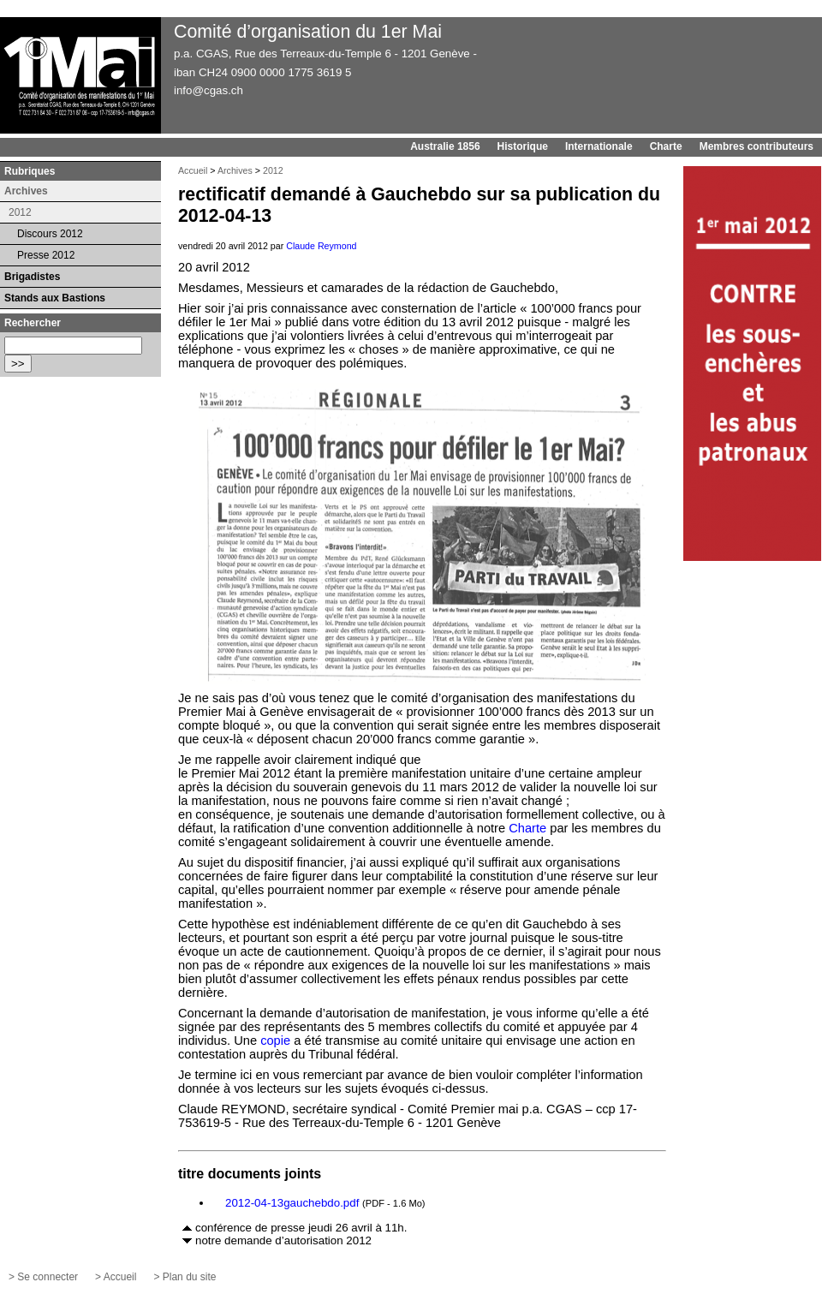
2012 (273, 170)
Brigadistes (32, 277)
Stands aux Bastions (54, 298)
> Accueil (115, 1277)
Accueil (192, 170)
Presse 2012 (45, 255)
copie (275, 1040)
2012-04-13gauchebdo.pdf (292, 1202)
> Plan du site (184, 1277)
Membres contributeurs (756, 146)
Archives (235, 170)
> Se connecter (43, 1277)
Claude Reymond (321, 246)
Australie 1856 (445, 146)
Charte (666, 146)
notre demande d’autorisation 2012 (283, 1240)
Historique (522, 146)
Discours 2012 (50, 234)
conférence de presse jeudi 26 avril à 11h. (301, 1227)
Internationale (599, 146)
